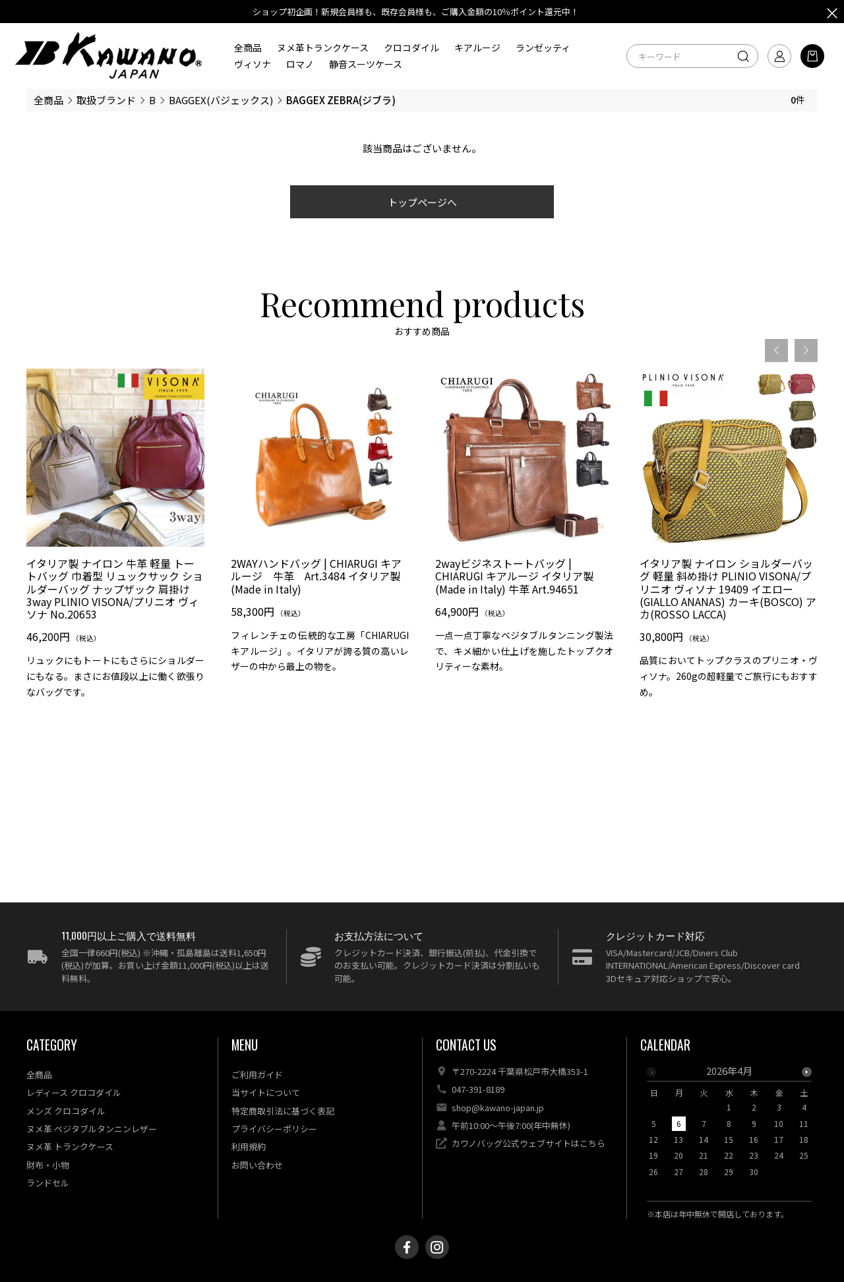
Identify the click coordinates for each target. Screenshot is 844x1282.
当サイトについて (265, 1092)
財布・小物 (47, 1165)
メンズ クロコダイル (66, 1111)
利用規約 (248, 1146)
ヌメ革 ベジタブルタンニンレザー (91, 1128)
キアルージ (477, 47)
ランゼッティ (543, 47)
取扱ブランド (106, 100)
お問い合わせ (257, 1165)
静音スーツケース (365, 64)
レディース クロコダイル (73, 1092)
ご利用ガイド (257, 1074)
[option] (115, 539)
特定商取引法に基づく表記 (282, 1111)
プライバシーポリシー (274, 1128)
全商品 (248, 47)
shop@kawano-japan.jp (498, 1107)
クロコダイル (411, 47)
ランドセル (47, 1182)
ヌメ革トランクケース (323, 47)
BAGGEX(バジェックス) (221, 100)
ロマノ (300, 64)
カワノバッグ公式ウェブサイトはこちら (528, 1143)
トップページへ (422, 202)
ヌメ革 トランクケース (69, 1146)
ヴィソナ (252, 64)
